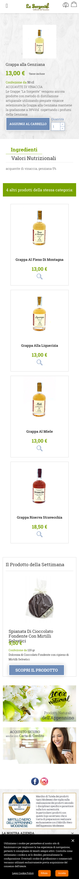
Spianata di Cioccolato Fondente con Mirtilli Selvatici (31, 636)
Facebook (35, 781)
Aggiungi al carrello (28, 124)
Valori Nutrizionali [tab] (33, 158)
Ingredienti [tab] (24, 149)
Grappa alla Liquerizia (39, 345)
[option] (39, 41)
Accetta (62, 873)
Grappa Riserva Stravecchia (39, 517)
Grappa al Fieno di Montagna (39, 259)
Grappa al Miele (39, 431)
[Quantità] (55, 126)
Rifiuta (44, 873)
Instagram (44, 781)
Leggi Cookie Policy (23, 873)
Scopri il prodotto (36, 670)
